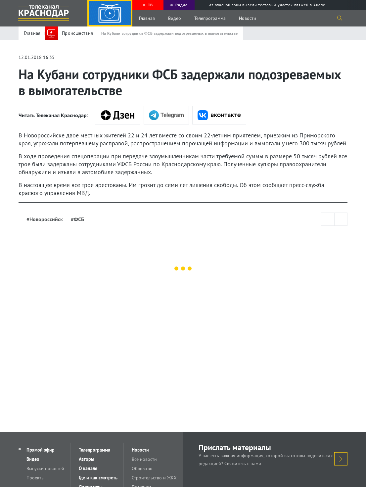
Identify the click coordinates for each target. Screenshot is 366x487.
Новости (247, 18)
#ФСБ (77, 219)
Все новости (144, 459)
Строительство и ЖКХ (154, 478)
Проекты (35, 478)
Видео (174, 18)
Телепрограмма (210, 18)
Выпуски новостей (45, 468)
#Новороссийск (44, 219)
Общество (142, 468)
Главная (147, 18)
